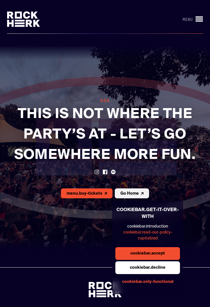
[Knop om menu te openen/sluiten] (193, 19)
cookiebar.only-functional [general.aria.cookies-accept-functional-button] (147, 282)
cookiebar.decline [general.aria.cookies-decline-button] (148, 268)
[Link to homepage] (23, 19)
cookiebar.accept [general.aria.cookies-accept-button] (147, 253)
